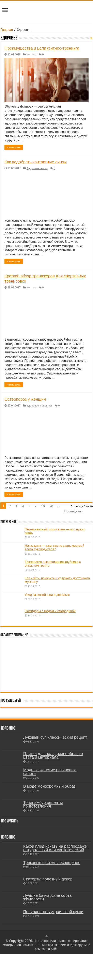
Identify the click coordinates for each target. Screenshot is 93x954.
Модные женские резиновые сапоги (50, 771)
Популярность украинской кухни (53, 911)
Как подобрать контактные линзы (35, 162)
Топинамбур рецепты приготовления (43, 804)
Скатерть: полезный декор (48, 879)
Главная (6, 30)
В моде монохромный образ (49, 786)
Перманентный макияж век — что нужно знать (55, 531)
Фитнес (31, 54)
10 (43, 506)
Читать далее (13, 147)
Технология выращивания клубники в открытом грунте (53, 563)
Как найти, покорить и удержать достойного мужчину (57, 580)
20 (51, 506)
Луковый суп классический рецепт (55, 737)
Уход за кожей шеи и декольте (47, 595)
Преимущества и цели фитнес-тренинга (41, 48)
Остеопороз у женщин (25, 399)
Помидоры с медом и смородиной (50, 611)
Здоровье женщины (39, 405)
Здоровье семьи (37, 168)
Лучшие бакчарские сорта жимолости (47, 897)
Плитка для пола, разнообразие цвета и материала (53, 755)
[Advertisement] (46, 665)
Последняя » (73, 511)
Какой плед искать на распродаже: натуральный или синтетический (55, 848)
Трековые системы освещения (51, 862)
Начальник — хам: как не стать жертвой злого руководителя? (54, 547)
